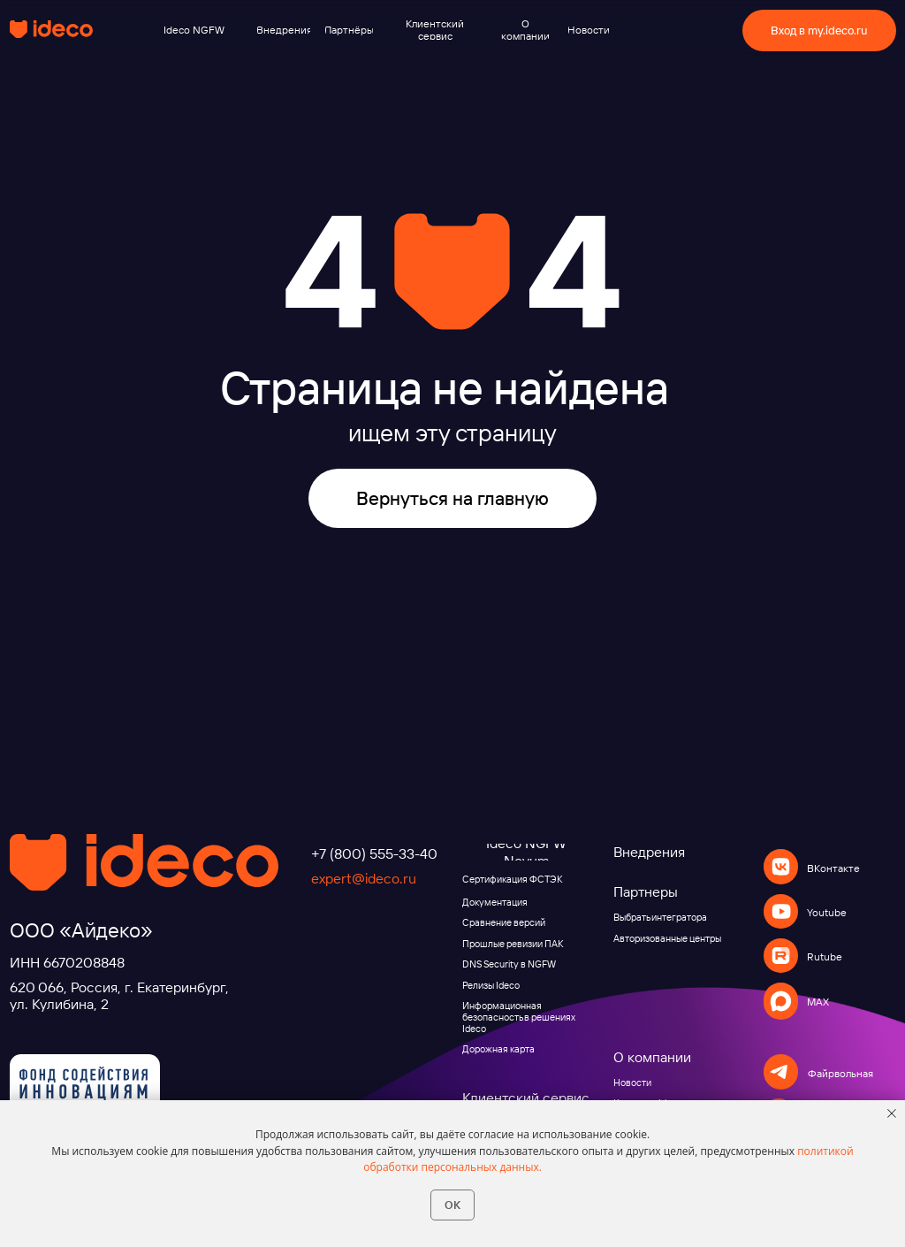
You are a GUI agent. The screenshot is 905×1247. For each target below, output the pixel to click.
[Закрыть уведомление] (892, 1113)
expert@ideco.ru (363, 878)
